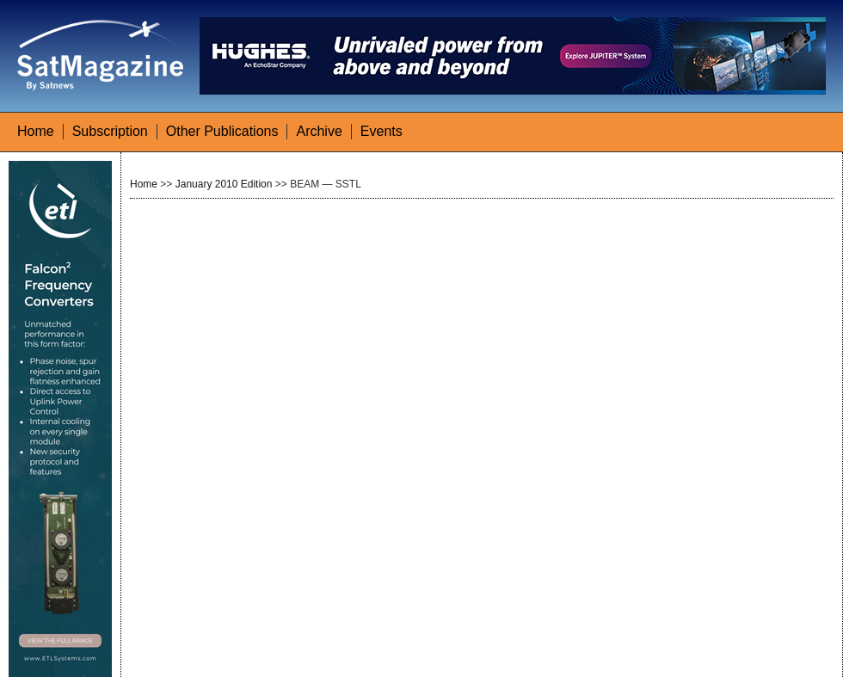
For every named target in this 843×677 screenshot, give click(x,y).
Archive (319, 131)
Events (381, 131)
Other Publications (222, 131)
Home (35, 131)
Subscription (110, 131)
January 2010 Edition (224, 184)
